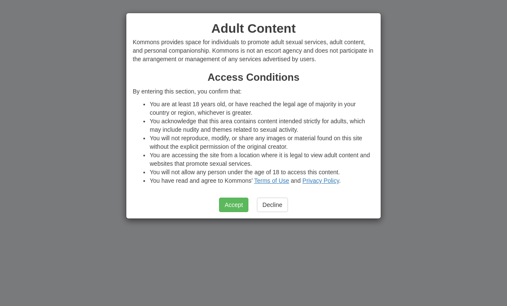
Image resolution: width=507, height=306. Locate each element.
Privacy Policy (320, 180)
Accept (234, 204)
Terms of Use (271, 180)
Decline (272, 204)
